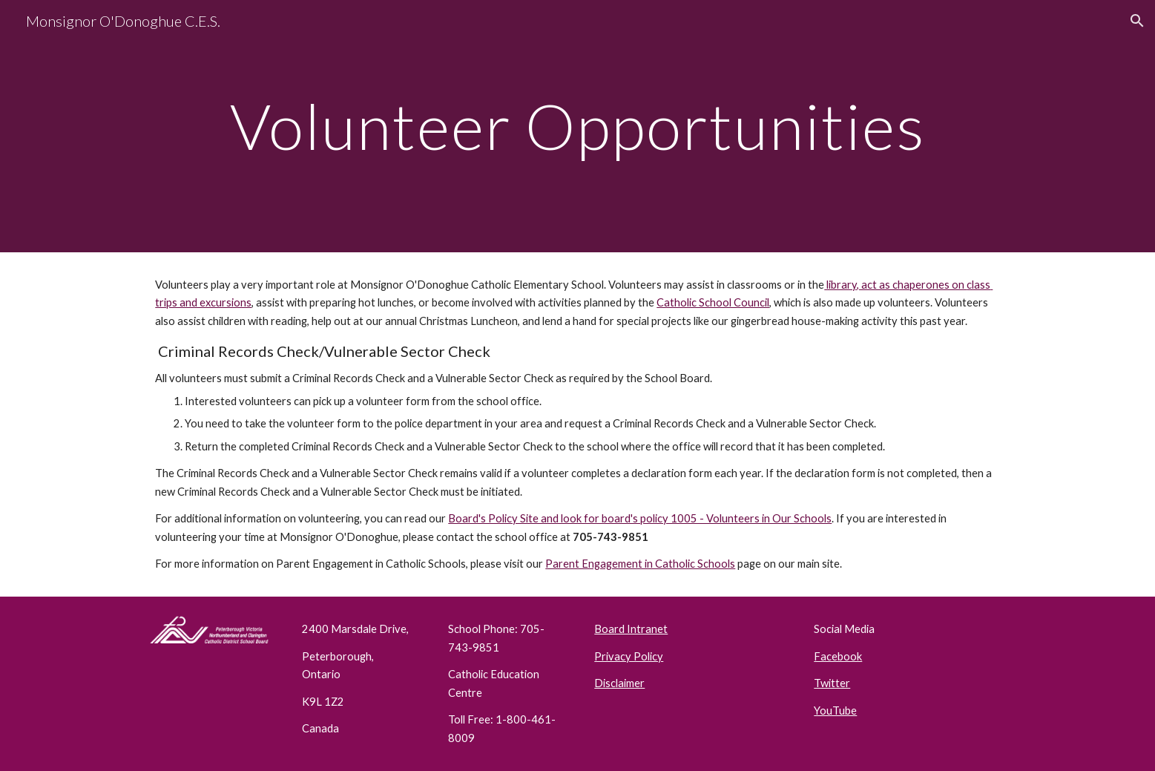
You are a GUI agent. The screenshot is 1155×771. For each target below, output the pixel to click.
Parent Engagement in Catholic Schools (640, 563)
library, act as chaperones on (895, 284)
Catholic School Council (713, 302)
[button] (1137, 21)
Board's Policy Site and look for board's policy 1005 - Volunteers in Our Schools (640, 518)
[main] (577, 125)
